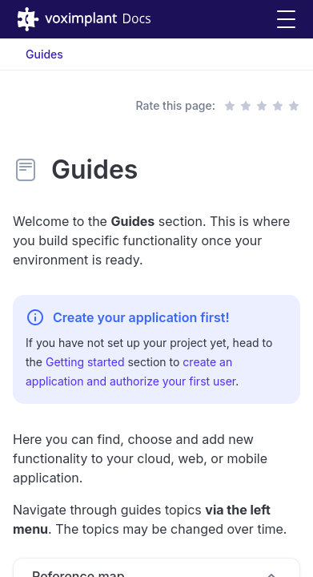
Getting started (85, 362)
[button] (286, 19)
